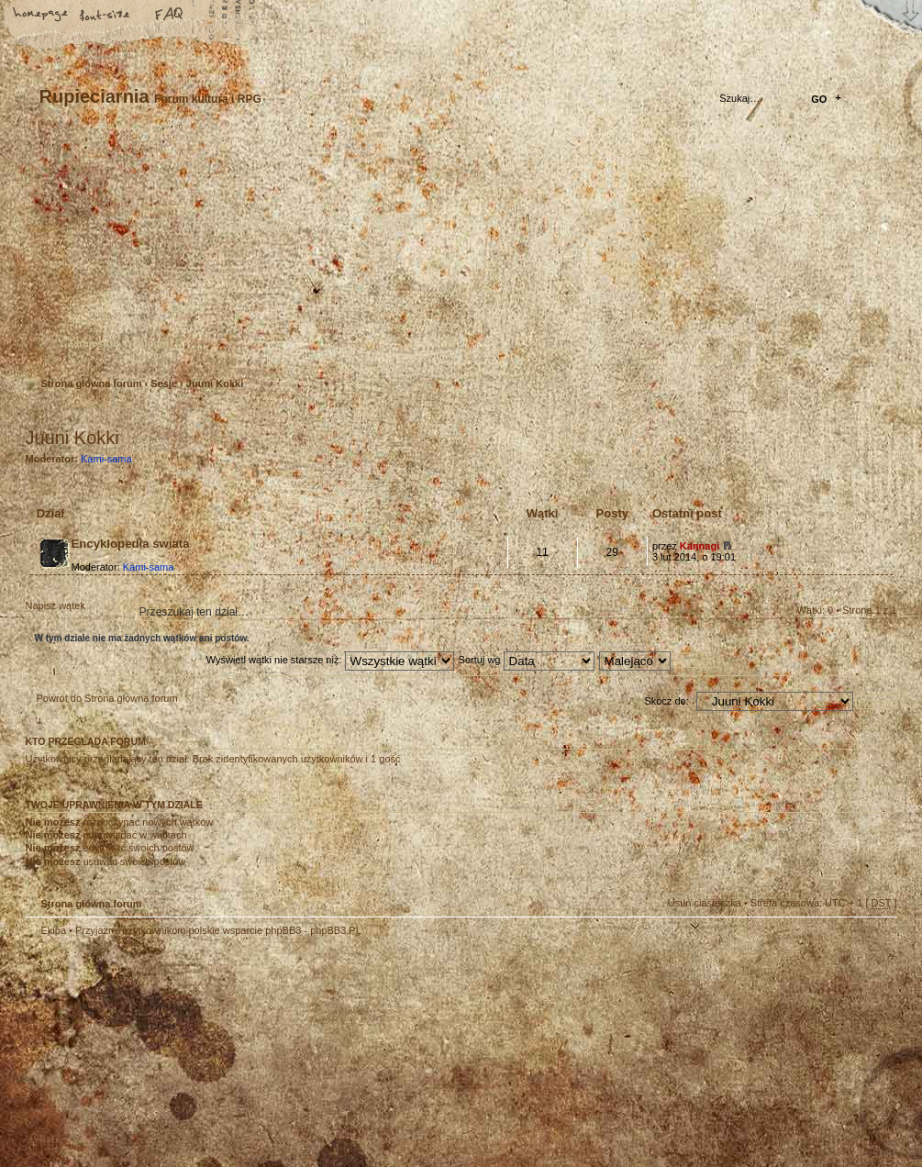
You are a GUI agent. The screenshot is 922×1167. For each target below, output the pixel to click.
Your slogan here (314, 1054)
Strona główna (41, 15)
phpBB (232, 1052)
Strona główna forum (459, 252)
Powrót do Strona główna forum (107, 698)
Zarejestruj (93, 343)
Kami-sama (106, 458)
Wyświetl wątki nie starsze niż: (330, 659)
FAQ (170, 15)
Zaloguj (151, 343)
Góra (874, 942)
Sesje (163, 383)
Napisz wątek (70, 611)
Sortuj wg (526, 659)
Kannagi (699, 545)
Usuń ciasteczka (704, 902)
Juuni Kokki (214, 383)
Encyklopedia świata (131, 543)
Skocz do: (666, 700)
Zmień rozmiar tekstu (105, 15)
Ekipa (54, 930)
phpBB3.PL (335, 930)
